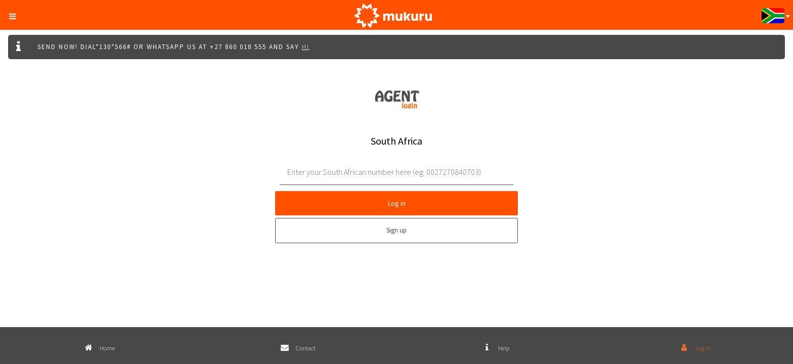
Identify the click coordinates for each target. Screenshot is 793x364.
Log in (397, 203)
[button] (15, 14)
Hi (306, 46)
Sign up (396, 230)
